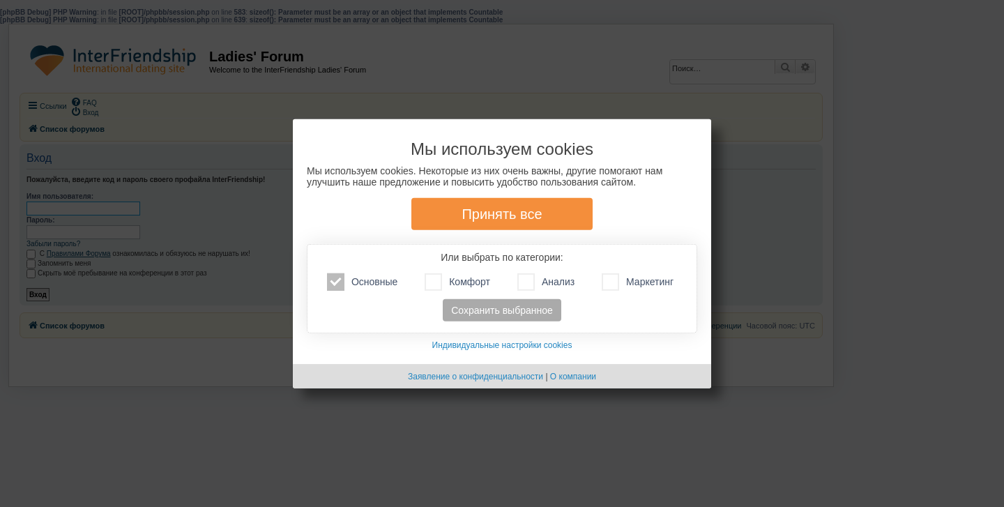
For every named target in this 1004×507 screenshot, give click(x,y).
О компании (573, 376)
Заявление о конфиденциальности (475, 376)
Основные (362, 282)
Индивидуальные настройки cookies (502, 345)
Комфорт (457, 282)
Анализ (546, 282)
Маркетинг (638, 282)
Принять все (502, 214)
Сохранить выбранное (502, 310)
